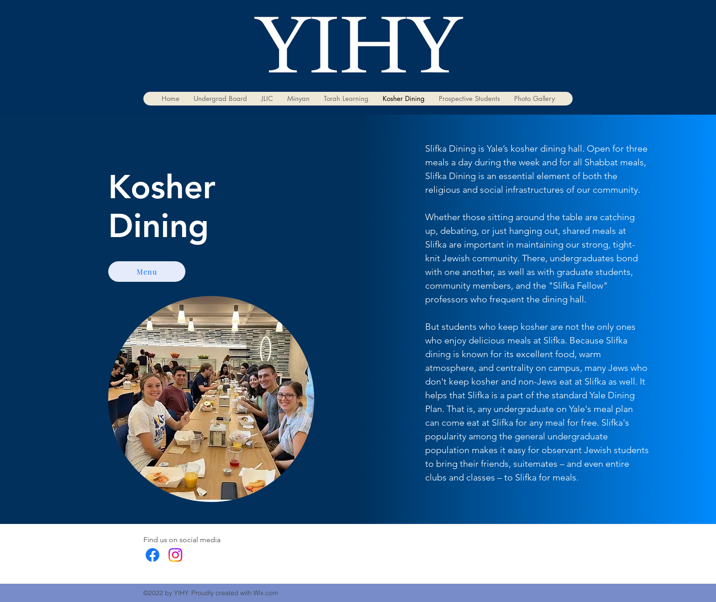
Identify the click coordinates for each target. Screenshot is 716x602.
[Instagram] (175, 555)
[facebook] (152, 555)
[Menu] (146, 271)
